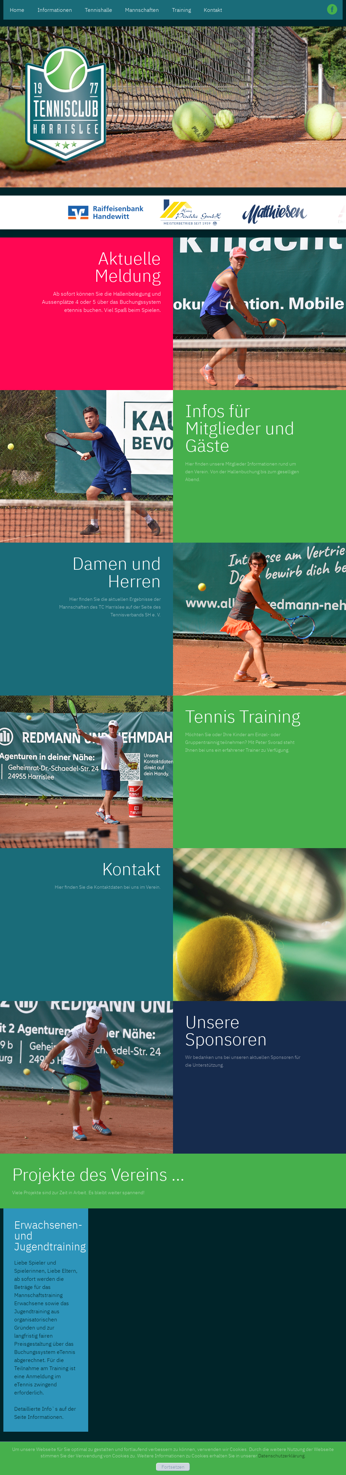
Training (181, 9)
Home (17, 9)
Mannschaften (142, 9)
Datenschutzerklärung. (282, 1455)
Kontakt (213, 9)
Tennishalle (98, 9)
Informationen (55, 9)
